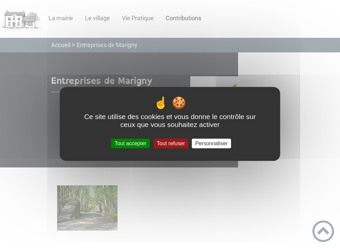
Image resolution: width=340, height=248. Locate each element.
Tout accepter (130, 143)
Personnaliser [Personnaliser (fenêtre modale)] (211, 143)
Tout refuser (171, 143)
